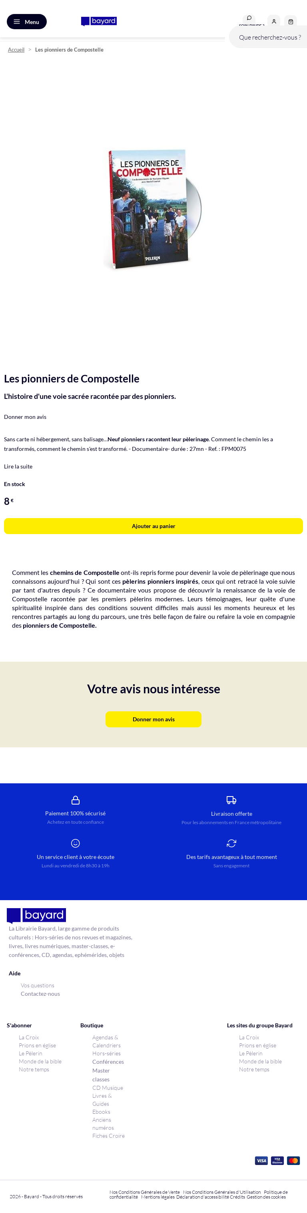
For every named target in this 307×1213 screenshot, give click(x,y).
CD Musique (107, 1087)
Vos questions (37, 985)
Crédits (237, 1197)
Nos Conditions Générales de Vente (145, 1192)
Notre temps (34, 1069)
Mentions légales (158, 1197)
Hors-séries (106, 1053)
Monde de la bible (40, 1061)
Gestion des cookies (266, 1197)
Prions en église (37, 1045)
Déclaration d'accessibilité (202, 1197)
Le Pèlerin (30, 1053)
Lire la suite (18, 466)
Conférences (108, 1061)
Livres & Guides (102, 1099)
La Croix (29, 1037)
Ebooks (101, 1111)
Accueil (16, 49)
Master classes (101, 1075)
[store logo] (99, 21)
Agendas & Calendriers (106, 1041)
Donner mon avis (25, 416)
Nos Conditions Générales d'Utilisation (222, 1192)
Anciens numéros (103, 1123)
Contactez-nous (40, 993)
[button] (273, 21)
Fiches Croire (108, 1135)
